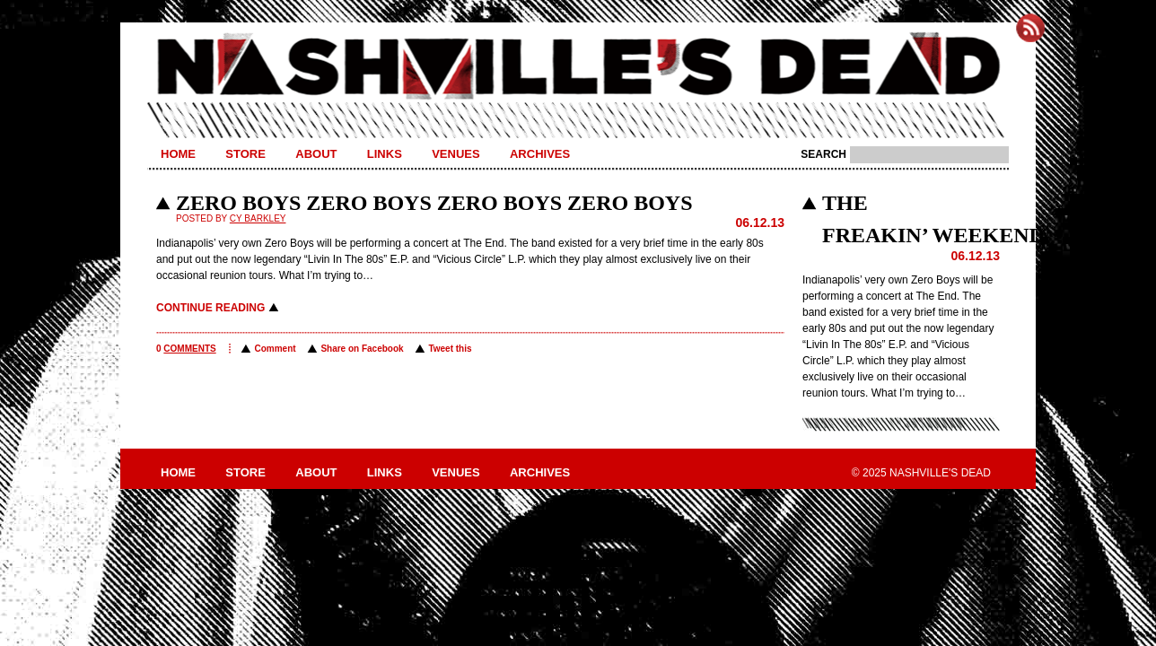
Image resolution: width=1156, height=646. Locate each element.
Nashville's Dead (578, 67)
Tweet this (449, 349)
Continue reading (210, 307)
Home (178, 154)
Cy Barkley (258, 218)
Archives (540, 154)
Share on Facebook (361, 349)
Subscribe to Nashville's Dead (1030, 27)
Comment (274, 349)
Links (384, 154)
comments (189, 349)
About (316, 154)
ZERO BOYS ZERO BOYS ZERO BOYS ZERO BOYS (434, 202)
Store (245, 154)
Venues (455, 154)
